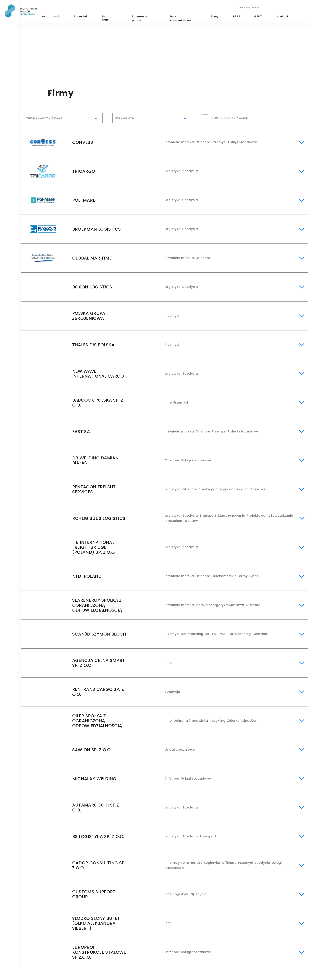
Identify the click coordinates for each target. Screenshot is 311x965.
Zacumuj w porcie (140, 18)
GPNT (258, 16)
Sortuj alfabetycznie (230, 118)
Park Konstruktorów (180, 18)
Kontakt (282, 16)
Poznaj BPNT (106, 18)
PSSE (236, 16)
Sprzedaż (80, 16)
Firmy (214, 16)
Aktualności (50, 16)
